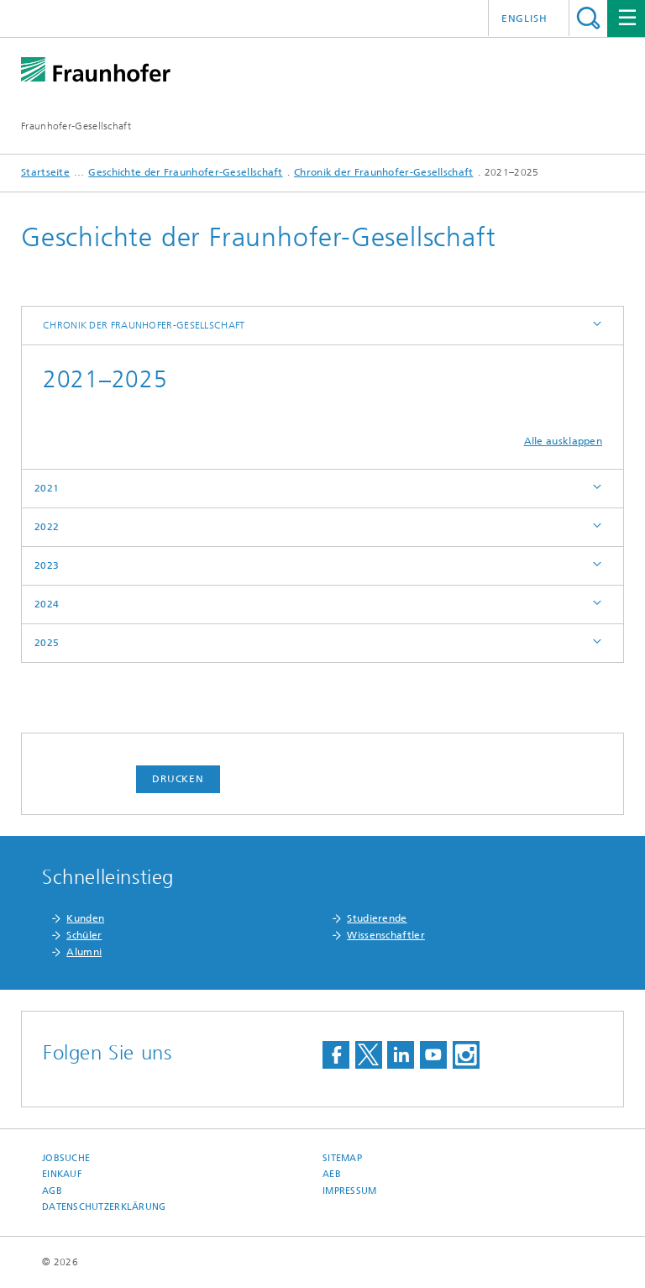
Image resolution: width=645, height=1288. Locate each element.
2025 (46, 643)
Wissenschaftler (386, 935)
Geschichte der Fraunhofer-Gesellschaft (185, 172)
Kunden (85, 918)
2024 (46, 604)
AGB (52, 1190)
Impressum (349, 1190)
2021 (46, 488)
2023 (46, 565)
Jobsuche (66, 1158)
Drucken (178, 779)
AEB (331, 1174)
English (524, 18)
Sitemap (342, 1158)
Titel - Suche (588, 18)
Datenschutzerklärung (104, 1206)
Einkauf (62, 1174)
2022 (46, 527)
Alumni (84, 952)
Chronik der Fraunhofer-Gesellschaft (384, 172)
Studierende (376, 918)
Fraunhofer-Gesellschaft (76, 126)
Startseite (45, 172)
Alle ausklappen (563, 441)
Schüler (84, 935)
